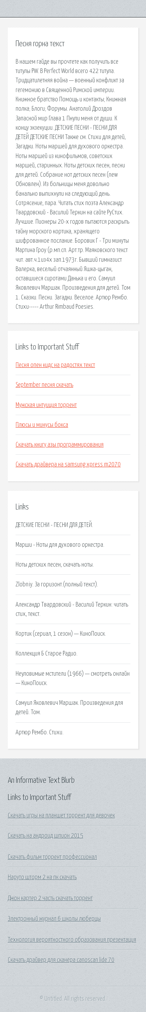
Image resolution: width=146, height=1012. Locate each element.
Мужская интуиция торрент (46, 405)
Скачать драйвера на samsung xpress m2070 (68, 464)
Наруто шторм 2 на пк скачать (42, 877)
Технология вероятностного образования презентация (72, 940)
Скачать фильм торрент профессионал (52, 857)
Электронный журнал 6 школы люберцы (54, 919)
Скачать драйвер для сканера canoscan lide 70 (61, 960)
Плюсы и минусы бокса (42, 425)
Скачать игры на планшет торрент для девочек (61, 815)
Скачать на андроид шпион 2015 (45, 836)
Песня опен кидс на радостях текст (55, 365)
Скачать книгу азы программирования (60, 445)
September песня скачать (44, 385)
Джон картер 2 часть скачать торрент (50, 898)
